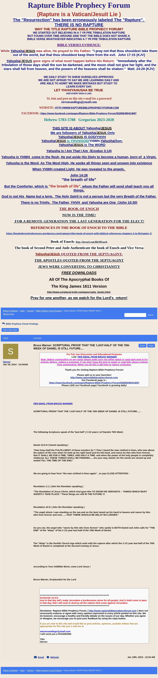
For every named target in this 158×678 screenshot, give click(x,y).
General (30, 311)
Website (54, 657)
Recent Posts (8, 314)
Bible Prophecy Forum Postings (49, 311)
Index (22, 311)
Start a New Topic (10, 330)
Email (41, 657)
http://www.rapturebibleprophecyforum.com (94, 377)
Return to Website (10, 311)
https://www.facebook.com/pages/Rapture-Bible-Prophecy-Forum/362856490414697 (94, 382)
